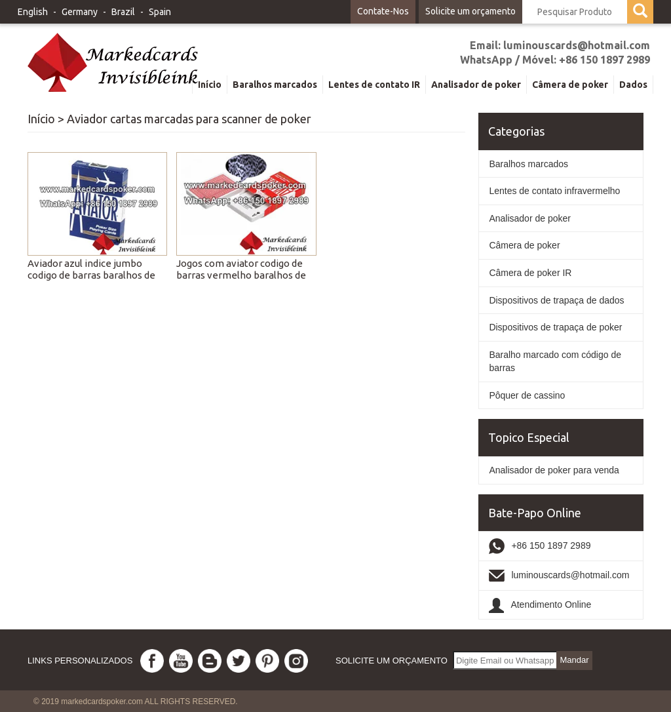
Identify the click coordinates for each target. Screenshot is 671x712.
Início (41, 118)
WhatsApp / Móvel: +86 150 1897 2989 (555, 60)
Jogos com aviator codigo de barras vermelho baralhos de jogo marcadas (241, 275)
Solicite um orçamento (470, 11)
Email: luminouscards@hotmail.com (560, 45)
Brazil (123, 12)
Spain (160, 12)
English (33, 12)
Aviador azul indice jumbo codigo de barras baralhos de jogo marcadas (91, 275)
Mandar (574, 660)
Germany (80, 12)
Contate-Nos (383, 11)
